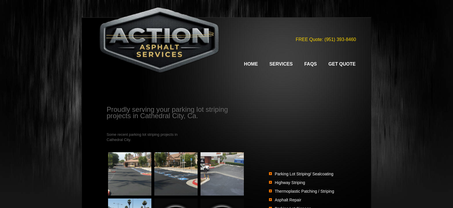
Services (281, 64)
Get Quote (342, 64)
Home (251, 64)
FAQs (310, 64)
